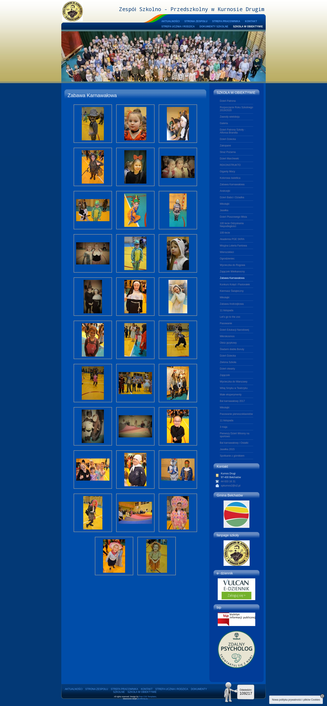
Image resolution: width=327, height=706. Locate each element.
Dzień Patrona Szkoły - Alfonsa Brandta (232, 131)
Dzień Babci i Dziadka (232, 197)
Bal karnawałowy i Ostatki (234, 442)
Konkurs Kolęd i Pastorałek (235, 284)
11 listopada (226, 310)
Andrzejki (225, 190)
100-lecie (225, 232)
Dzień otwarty (227, 368)
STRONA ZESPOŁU (195, 21)
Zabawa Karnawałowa (232, 184)
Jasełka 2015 (227, 449)
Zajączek (225, 375)
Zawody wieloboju (230, 116)
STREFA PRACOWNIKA (226, 21)
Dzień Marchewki (229, 158)
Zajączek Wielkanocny (232, 271)
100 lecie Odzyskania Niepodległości (232, 225)
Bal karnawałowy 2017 (232, 401)
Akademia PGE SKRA (232, 239)
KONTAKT (251, 21)
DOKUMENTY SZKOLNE (214, 26)
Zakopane (225, 145)
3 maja (223, 426)
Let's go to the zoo (230, 316)
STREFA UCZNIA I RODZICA (178, 26)
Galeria (224, 123)
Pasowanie (226, 323)
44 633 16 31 (228, 481)
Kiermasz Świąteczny (232, 291)
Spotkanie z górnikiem (232, 455)
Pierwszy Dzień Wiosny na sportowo (234, 435)
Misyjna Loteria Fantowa (233, 245)
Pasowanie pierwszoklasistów (236, 414)
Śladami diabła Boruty (232, 349)
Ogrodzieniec (227, 258)
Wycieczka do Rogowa (232, 265)
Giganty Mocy (227, 171)
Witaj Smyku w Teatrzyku (234, 388)
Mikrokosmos (227, 336)
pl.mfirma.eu (143, 699)
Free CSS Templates (147, 697)
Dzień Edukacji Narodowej (234, 329)
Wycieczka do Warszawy (233, 381)
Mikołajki (224, 203)
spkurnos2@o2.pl (230, 485)
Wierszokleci (227, 252)
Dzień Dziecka (228, 139)
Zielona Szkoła (228, 362)
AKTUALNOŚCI (170, 21)
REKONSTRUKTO (230, 165)
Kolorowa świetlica (230, 177)
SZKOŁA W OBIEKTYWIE (248, 26)
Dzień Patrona (228, 100)
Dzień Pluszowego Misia (233, 216)
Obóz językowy (228, 342)
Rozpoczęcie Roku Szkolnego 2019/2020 (236, 109)
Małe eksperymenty (230, 394)
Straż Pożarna (228, 152)
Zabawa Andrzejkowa (232, 303)
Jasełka (224, 210)
